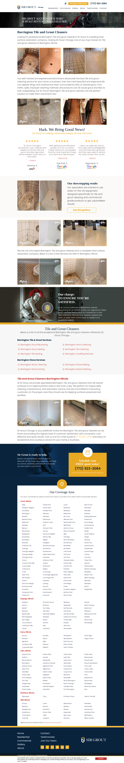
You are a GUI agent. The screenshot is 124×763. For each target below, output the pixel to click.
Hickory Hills (47, 537)
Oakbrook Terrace (70, 617)
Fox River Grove (69, 696)
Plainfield (87, 703)
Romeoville (88, 706)
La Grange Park (48, 578)
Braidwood (26, 712)
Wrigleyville (88, 589)
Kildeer (45, 569)
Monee (66, 709)
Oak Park (67, 557)
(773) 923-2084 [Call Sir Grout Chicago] (98, 3)
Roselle (66, 623)
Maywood (67, 513)
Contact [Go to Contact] (103, 8)
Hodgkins (46, 543)
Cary (44, 696)
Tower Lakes (88, 669)
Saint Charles (68, 647)
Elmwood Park (27, 586)
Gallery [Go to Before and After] (75, 8)
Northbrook (68, 543)
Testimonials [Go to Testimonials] (92, 8)
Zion (85, 689)
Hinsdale (46, 617)
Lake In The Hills (89, 696)
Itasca (45, 620)
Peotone (67, 718)
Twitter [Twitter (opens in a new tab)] (52, 747)
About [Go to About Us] (82, 8)
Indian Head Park (49, 554)
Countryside (26, 566)
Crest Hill (25, 718)
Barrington (26, 513)
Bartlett (24, 516)
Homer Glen (47, 712)
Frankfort (46, 709)
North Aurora (68, 641)
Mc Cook (67, 516)
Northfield (67, 546)
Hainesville (46, 660)
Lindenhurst (68, 669)
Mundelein (67, 678)
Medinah (67, 602)
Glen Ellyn (46, 611)
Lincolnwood (47, 592)
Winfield (87, 617)
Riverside (87, 511)
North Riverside (69, 540)
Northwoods (68, 608)
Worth (86, 586)
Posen (66, 586)
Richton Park (68, 592)
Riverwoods (88, 657)
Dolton (24, 581)
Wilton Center (89, 718)
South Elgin (88, 636)
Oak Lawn (67, 554)
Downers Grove (48, 602)
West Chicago (89, 605)
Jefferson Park (48, 560)
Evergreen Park (27, 592)
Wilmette (87, 581)
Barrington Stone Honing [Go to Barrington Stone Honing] (33, 369)
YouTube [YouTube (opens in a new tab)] (57, 747)
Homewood (47, 551)
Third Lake (87, 666)
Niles (65, 534)
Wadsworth (88, 678)
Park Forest (67, 581)
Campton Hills (27, 644)
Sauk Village (88, 522)
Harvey (45, 531)
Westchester (88, 566)
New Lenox (67, 715)
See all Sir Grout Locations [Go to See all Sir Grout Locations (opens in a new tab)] (52, 723)
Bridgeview (26, 534)
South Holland (89, 534)
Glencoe (46, 513)
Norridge (67, 537)
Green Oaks (47, 654)
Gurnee (45, 657)
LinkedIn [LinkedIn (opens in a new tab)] (62, 747)
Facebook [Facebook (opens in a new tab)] (47, 747)
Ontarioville (67, 620)
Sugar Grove (88, 638)
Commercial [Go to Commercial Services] (65, 8)
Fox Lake (25, 681)
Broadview (26, 537)
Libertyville (67, 663)
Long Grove (68, 672)
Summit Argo (89, 551)
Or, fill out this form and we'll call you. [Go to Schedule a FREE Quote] (88, 472)
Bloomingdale (27, 617)
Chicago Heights (28, 551)
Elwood (45, 706)
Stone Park (88, 543)
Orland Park (68, 566)
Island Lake (47, 678)
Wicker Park (88, 575)
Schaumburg (89, 525)
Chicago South (27, 557)
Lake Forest (68, 654)
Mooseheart (68, 638)
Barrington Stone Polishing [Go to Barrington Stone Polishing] (78, 369)
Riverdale (87, 508)
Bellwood (25, 522)
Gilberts (45, 647)
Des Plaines (26, 578)
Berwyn (24, 528)
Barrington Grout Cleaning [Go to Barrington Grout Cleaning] (78, 344)
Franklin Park (47, 511)
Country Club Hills (28, 563)
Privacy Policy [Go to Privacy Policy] (76, 758)
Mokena (66, 706)
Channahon (26, 715)
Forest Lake (26, 675)
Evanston (25, 589)
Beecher (25, 706)
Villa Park (67, 626)
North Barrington (69, 681)
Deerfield (25, 672)
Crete (24, 572)
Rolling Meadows (90, 516)
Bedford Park (26, 519)
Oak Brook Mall (69, 614)
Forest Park (47, 505)
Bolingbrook (26, 709)
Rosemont (88, 519)
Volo (86, 675)
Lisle (44, 626)
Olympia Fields (69, 560)
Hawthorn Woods (49, 663)
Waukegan (88, 683)
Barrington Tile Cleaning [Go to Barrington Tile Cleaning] (77, 349)
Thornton (87, 557)
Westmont (88, 608)
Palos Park (67, 578)
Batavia (25, 611)
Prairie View (88, 654)
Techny (86, 554)
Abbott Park (26, 654)
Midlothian (67, 525)
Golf (44, 525)
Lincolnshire (68, 666)
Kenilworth (46, 566)
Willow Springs (89, 578)
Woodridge (88, 623)
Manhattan (68, 703)
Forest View (47, 508)
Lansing (45, 583)
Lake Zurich (67, 660)
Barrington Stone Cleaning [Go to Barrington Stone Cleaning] (33, 364)
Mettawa (67, 675)
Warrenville (67, 628)
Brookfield (25, 540)
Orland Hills (67, 563)
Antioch (24, 657)
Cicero (24, 560)
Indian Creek (47, 672)
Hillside (45, 540)
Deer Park (25, 575)
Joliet (44, 715)
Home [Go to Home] (20, 733)
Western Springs (90, 569)
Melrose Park (68, 519)
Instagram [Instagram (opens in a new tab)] (42, 747)
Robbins (87, 513)
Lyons (66, 505)
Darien (24, 628)
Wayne (86, 602)
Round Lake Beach (91, 663)
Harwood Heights (49, 534)
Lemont (45, 586)
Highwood (46, 669)
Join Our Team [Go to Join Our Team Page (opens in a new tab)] (49, 740)
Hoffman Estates (49, 546)
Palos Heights (68, 572)
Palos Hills (67, 575)
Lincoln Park (47, 589)
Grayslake (25, 686)
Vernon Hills (88, 672)
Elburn (45, 638)
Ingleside (46, 675)
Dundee (45, 636)
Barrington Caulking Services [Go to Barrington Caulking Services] (79, 353)
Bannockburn (27, 660)
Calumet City (26, 546)
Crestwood (26, 569)
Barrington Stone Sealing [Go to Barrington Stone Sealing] (77, 364)
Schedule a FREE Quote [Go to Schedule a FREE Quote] (78, 4)
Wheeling (87, 572)
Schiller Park (88, 528)
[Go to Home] (31, 7)
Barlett (24, 608)
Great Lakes (26, 689)
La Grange (46, 572)
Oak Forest (67, 551)
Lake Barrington (48, 686)
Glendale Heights (49, 614)
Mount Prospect (69, 531)
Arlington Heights (28, 508)
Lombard (46, 628)
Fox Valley (46, 608)
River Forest (68, 595)
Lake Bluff (46, 689)
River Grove (88, 505)
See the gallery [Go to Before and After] (81, 210)
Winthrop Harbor (90, 686)
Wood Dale (88, 620)
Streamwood (89, 546)
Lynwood (46, 595)
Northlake (67, 548)
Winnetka (87, 583)
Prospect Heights (70, 589)
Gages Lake (26, 683)
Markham (67, 508)
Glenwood (46, 519)
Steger (86, 537)
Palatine (66, 569)
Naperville (67, 605)
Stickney (87, 540)
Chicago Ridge (27, 554)
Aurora (24, 605)
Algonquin (25, 696)
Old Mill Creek (68, 686)
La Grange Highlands (50, 575)
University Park (89, 712)
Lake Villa (67, 657)
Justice (45, 563)
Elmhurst (46, 605)
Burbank (25, 543)
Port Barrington (69, 689)
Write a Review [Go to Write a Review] (65, 3)
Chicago (25, 548)
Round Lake (88, 660)
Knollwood (46, 683)
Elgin (44, 641)
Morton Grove (68, 528)
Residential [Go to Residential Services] (53, 8)
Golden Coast (48, 522)
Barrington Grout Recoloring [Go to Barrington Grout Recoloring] (34, 344)
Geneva (45, 644)
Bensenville (26, 614)
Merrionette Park (69, 522)
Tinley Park (88, 560)
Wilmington (88, 715)
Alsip (23, 505)
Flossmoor (25, 595)
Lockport (46, 718)
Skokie (86, 531)
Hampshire (67, 636)
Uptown (87, 563)
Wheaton (87, 611)
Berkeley (25, 525)
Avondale (25, 511)
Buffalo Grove (27, 666)
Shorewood (88, 709)
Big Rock (25, 641)
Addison (25, 602)
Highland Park (48, 666)
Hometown (47, 548)
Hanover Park (47, 528)
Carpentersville (27, 647)
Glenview (46, 516)
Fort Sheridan (26, 678)
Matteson (67, 511)
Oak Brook (67, 611)
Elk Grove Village (28, 583)
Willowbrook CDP (90, 614)
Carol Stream (27, 623)
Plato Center (68, 644)
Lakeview (46, 581)
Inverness (46, 557)
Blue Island (26, 531)
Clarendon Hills (27, 626)
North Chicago (69, 683)
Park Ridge (67, 583)
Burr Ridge (25, 620)
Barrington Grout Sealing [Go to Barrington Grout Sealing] (33, 349)
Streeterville (88, 548)
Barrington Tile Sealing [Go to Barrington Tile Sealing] (31, 353)
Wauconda (88, 681)
